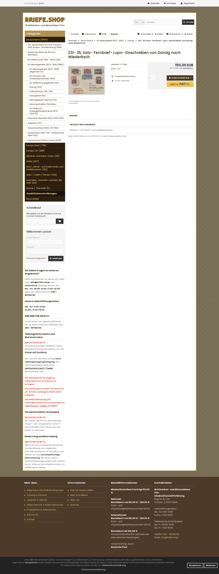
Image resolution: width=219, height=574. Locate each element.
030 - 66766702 (33, 327)
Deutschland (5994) (37, 39)
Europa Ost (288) (35, 150)
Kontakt (74, 34)
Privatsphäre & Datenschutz (40, 509)
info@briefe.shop (40, 282)
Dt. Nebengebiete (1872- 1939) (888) (45, 64)
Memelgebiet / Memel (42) (43, 99)
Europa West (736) (36, 145)
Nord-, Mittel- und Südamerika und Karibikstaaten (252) (44, 168)
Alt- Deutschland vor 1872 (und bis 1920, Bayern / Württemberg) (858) (45, 46)
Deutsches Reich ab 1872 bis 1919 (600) (41, 53)
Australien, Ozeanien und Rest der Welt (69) (44, 181)
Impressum (89, 34)
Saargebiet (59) (38, 95)
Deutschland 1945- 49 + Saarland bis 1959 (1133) (46, 134)
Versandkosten (188, 68)
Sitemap (73, 504)
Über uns (74, 500)
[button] (139, 22)
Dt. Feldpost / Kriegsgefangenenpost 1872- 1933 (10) (44, 111)
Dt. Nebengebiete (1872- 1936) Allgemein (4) (44, 70)
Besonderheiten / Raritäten (43, 104)
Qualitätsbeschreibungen (41, 193)
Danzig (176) (36, 87)
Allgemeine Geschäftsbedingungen (44, 490)
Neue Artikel (32, 198)
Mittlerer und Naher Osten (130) (43, 156)
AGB (102, 34)
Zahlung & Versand (35, 495)
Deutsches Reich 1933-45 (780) (43, 127)
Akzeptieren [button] (195, 565)
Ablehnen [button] (211, 565)
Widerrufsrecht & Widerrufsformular (43, 504)
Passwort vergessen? (35, 258)
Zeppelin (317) (35, 123)
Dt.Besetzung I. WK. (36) (41, 91)
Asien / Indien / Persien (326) (41, 174)
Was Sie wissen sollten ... (81, 490)
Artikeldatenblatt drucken (125, 76)
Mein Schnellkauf (78, 495)
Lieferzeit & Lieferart (35, 500)
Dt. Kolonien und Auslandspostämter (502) (42, 77)
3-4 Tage (123, 64)
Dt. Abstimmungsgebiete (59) (44, 82)
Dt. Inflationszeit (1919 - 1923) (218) (44, 59)
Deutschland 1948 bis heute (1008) (44, 140)
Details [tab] (74, 115)
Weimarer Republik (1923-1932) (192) (46, 118)
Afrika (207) (32, 161)
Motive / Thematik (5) (38, 188)
